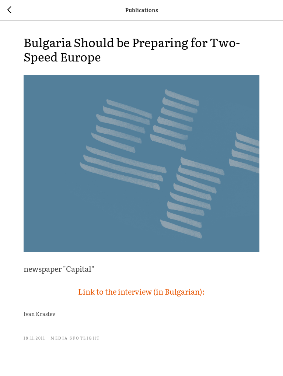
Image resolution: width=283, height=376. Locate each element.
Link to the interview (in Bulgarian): (141, 291)
